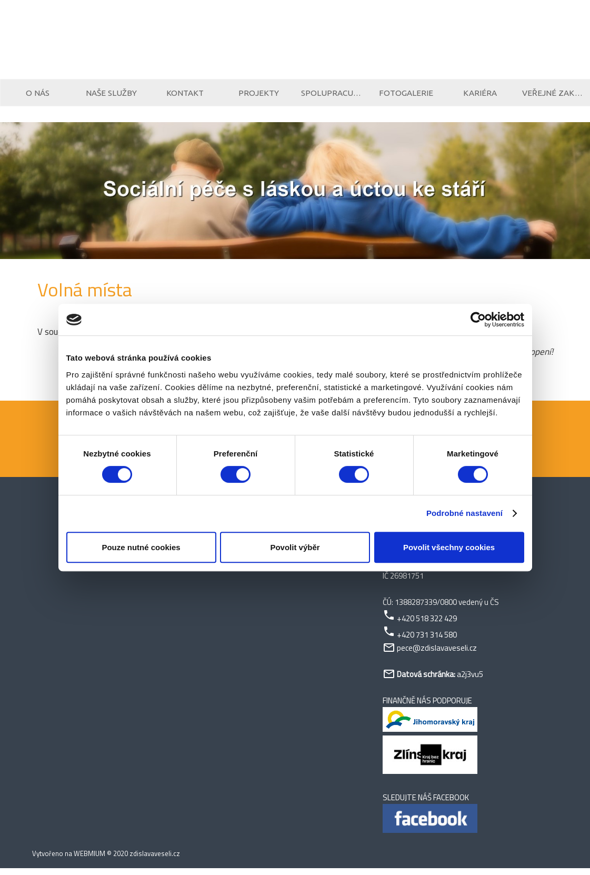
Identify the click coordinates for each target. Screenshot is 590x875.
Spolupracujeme (333, 96)
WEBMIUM (89, 860)
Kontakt (185, 96)
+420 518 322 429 (427, 625)
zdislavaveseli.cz (154, 860)
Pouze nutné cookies (141, 547)
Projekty (258, 96)
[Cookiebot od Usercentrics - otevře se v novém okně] (478, 319)
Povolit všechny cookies (449, 547)
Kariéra (480, 96)
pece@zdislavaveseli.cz (437, 655)
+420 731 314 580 (427, 641)
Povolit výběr (294, 547)
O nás (37, 96)
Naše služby (111, 96)
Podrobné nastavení (464, 513)
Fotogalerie (406, 96)
